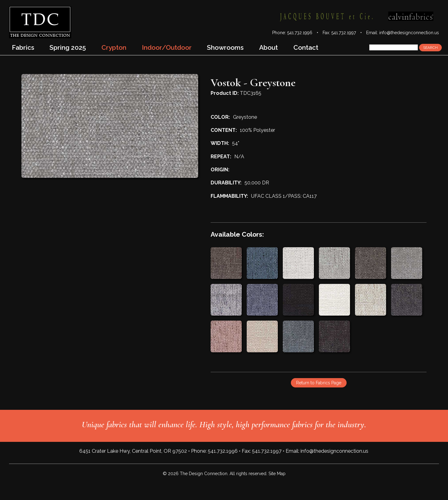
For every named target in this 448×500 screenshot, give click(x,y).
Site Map (277, 473)
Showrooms (225, 47)
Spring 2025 (67, 47)
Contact (305, 47)
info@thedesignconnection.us (409, 32)
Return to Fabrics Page (318, 382)
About (268, 47)
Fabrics (23, 47)
